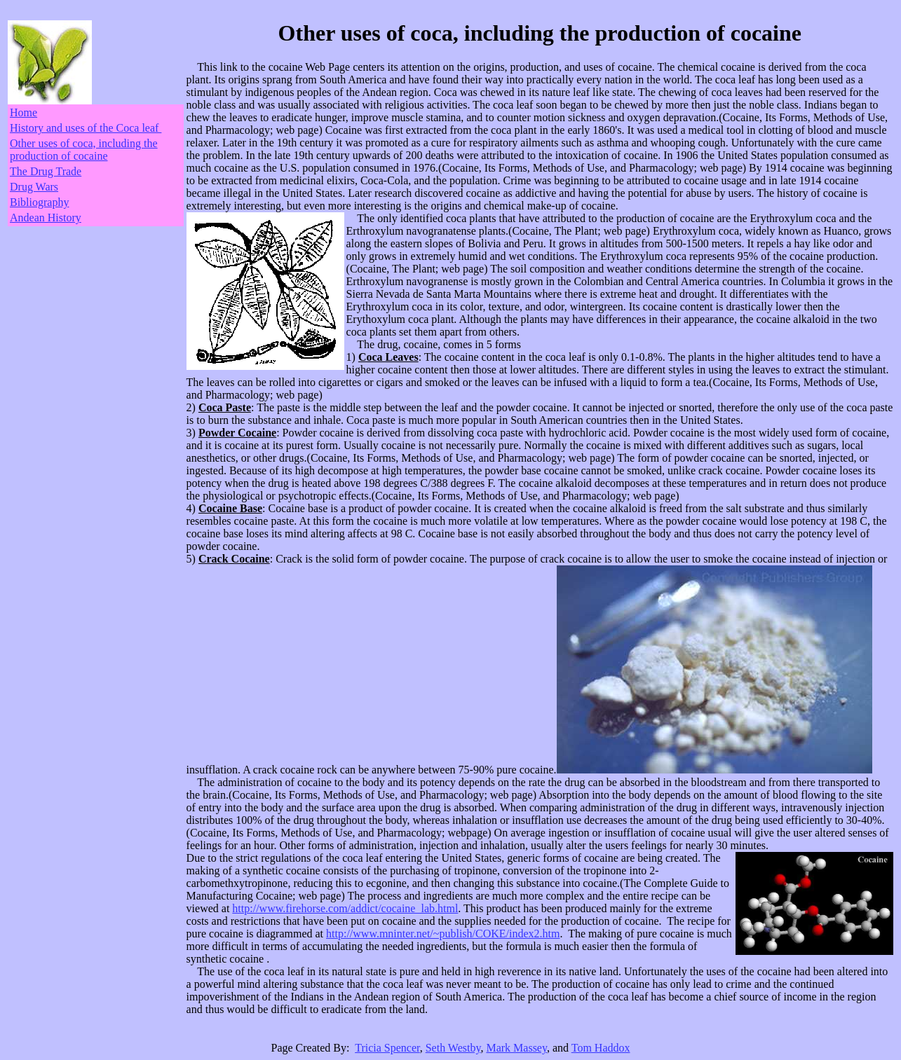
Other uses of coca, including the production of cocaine (84, 149)
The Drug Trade (45, 171)
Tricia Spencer (387, 1048)
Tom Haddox (600, 1048)
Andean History (45, 217)
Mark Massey (516, 1048)
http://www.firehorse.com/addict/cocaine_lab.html (345, 908)
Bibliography (39, 202)
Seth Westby (453, 1048)
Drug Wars (34, 187)
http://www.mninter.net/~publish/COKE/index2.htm (443, 933)
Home (23, 112)
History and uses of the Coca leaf (85, 128)
